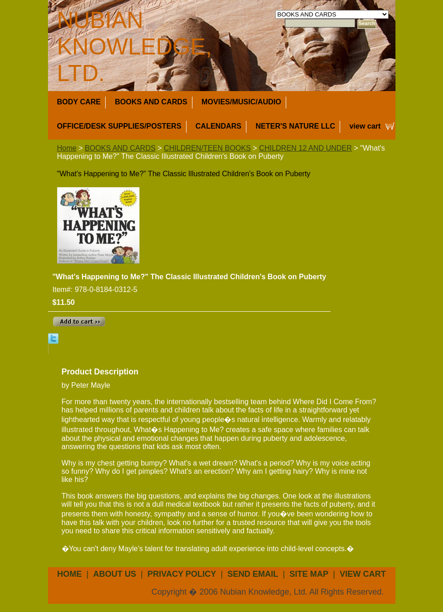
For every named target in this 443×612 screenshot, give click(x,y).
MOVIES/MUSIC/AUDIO (241, 102)
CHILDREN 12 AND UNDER (305, 148)
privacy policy (181, 574)
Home (67, 148)
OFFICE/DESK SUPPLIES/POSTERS (119, 126)
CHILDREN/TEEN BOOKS (207, 148)
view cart (364, 126)
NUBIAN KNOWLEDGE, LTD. (134, 46)
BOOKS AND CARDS (151, 102)
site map (308, 574)
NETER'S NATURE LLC (295, 126)
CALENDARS (218, 126)
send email (253, 574)
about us (114, 574)
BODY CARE (79, 102)
